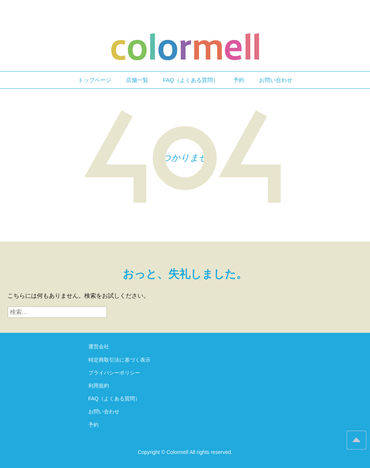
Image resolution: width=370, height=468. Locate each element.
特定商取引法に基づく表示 (119, 360)
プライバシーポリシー (114, 373)
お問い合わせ (275, 80)
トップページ (94, 80)
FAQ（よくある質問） (190, 80)
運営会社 (98, 346)
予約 (238, 80)
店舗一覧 (137, 80)
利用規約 (98, 386)
